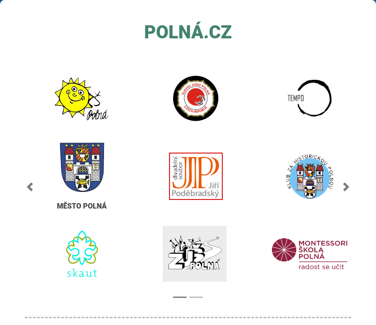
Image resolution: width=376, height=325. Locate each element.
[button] (30, 187)
